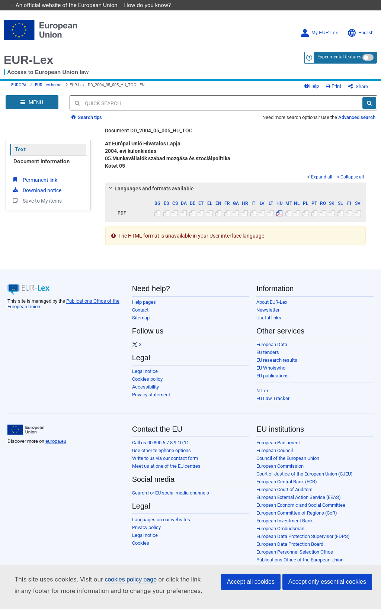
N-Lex (262, 396)
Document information (41, 167)
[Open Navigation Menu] (32, 108)
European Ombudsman (280, 534)
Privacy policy (146, 533)
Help (323, 89)
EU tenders (267, 358)
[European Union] (25, 435)
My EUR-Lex (319, 33)
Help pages (144, 307)
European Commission (280, 471)
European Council (274, 456)
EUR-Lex (28, 60)
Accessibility (145, 392)
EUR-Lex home (48, 88)
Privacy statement (151, 400)
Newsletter (267, 315)
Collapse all (350, 182)
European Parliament (278, 448)
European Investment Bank (284, 526)
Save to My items (37, 206)
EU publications (272, 381)
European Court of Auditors (284, 495)
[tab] (235, 194)
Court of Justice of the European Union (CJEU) (304, 479)
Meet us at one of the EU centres (166, 471)
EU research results (276, 365)
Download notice (36, 195)
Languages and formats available (150, 194)
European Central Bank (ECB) (286, 487)
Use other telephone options (161, 456)
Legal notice (145, 377)
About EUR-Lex (271, 307)
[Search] (369, 109)
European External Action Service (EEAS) (298, 503)
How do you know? (151, 5)
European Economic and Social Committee (300, 510)
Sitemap (141, 323)
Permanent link (34, 185)
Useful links (268, 323)
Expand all (319, 182)
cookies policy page (131, 579)
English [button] (360, 33)
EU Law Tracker (272, 404)
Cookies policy (147, 384)
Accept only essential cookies (327, 582)
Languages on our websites (161, 525)
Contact (140, 315)
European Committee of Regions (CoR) (296, 518)
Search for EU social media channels (170, 498)
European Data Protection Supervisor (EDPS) (303, 542)
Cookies (140, 548)
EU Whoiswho (270, 373)
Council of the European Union (287, 464)
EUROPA (18, 88)
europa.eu (55, 447)
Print (345, 89)
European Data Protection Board (289, 549)
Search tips (86, 123)
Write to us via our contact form (165, 464)
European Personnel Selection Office (294, 557)
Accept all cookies (251, 582)
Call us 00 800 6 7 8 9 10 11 (160, 448)
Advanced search (356, 123)
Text (20, 155)
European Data (271, 350)
